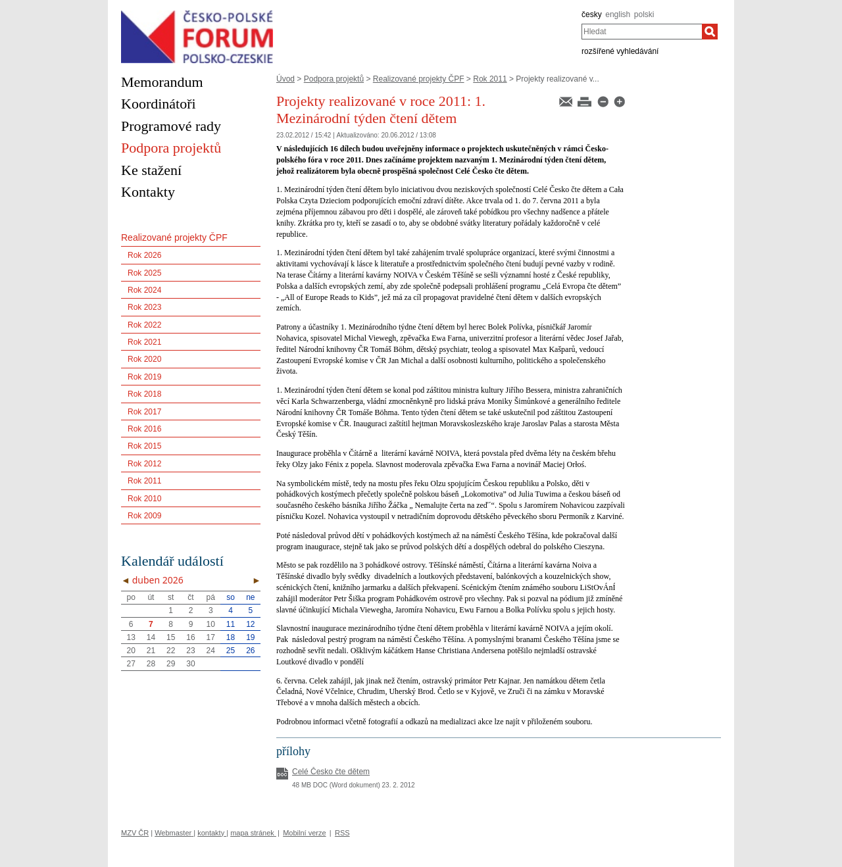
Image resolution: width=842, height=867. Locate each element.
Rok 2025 (144, 273)
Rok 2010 (144, 498)
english (617, 14)
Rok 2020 (144, 359)
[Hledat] (710, 31)
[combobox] (642, 31)
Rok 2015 (144, 446)
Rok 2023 (144, 307)
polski (644, 14)
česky (592, 14)
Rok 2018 (144, 394)
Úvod (285, 79)
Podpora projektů (334, 79)
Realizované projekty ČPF (418, 79)
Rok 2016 (144, 429)
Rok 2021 (144, 342)
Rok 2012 (144, 463)
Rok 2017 (144, 411)
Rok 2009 (144, 515)
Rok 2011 (490, 79)
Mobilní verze (304, 833)
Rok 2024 (144, 290)
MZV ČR (135, 833)
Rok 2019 (144, 377)
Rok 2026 (144, 255)
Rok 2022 (144, 325)
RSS (342, 833)
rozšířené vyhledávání (620, 51)
